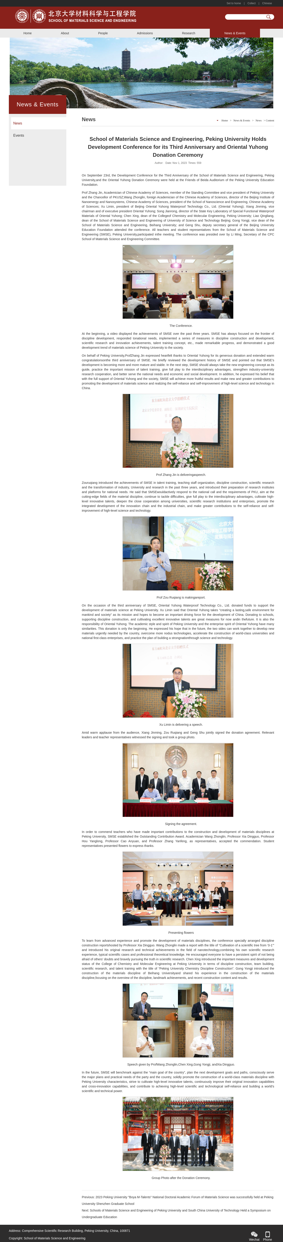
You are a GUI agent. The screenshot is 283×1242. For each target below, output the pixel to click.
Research (188, 33)
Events (18, 135)
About (65, 33)
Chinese (267, 3)
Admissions (145, 33)
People (103, 33)
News (17, 123)
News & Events (234, 33)
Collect (251, 3)
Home (27, 33)
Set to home (234, 3)
